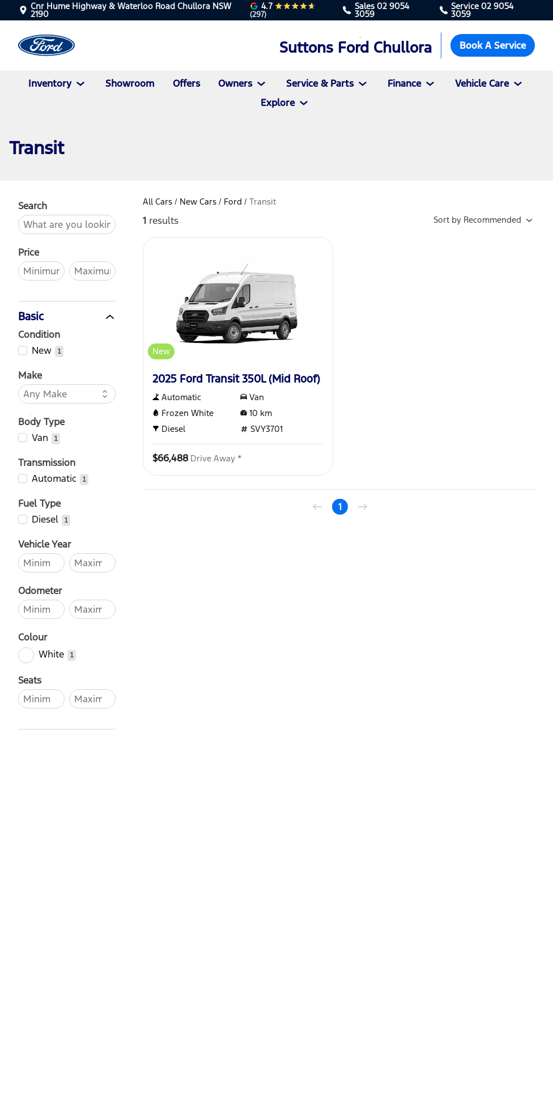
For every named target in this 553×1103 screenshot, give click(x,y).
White (51, 654)
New (42, 350)
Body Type (41, 421)
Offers (186, 83)
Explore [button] (285, 102)
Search (32, 206)
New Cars (198, 201)
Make (30, 375)
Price (28, 252)
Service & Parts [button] (327, 83)
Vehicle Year (44, 544)
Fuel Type (39, 503)
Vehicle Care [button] (490, 83)
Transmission (46, 462)
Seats (29, 680)
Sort (485, 221)
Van (40, 437)
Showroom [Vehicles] (130, 83)
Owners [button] (243, 83)
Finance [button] (412, 83)
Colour (32, 637)
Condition (39, 334)
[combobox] (61, 394)
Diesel (45, 519)
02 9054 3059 (382, 10)
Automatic (54, 478)
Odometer (40, 590)
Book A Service (493, 45)
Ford (233, 201)
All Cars (157, 201)
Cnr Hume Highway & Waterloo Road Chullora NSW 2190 (131, 10)
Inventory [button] (57, 83)
